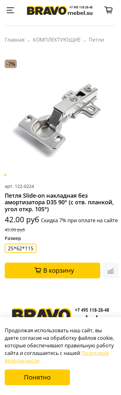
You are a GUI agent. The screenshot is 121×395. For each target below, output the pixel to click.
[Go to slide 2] (10, 175)
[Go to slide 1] (5, 175)
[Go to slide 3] (14, 175)
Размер (13, 238)
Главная (15, 39)
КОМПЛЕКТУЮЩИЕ (57, 39)
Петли (96, 39)
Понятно (37, 377)
